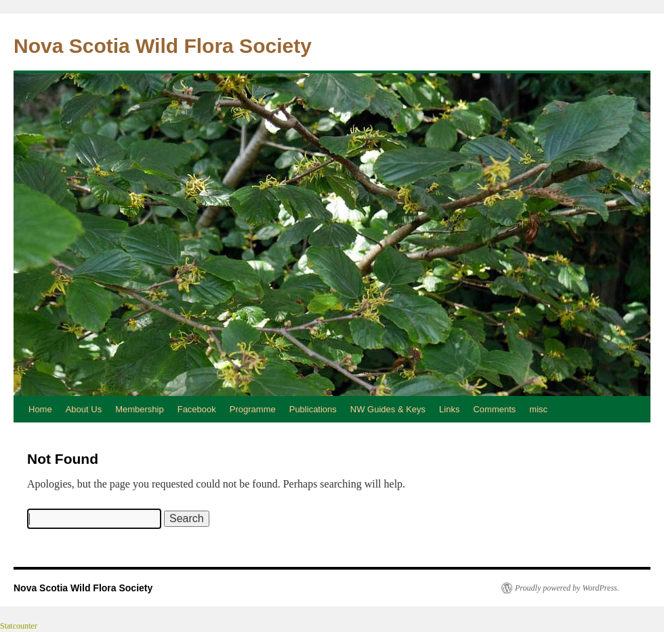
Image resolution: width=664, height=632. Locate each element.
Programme (253, 409)
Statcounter (18, 626)
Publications (313, 409)
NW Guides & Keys (388, 409)
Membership (139, 409)
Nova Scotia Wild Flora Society (163, 46)
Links (449, 409)
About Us (84, 409)
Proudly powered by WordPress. (567, 588)
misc (538, 409)
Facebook (197, 409)
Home (40, 409)
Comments (494, 409)
